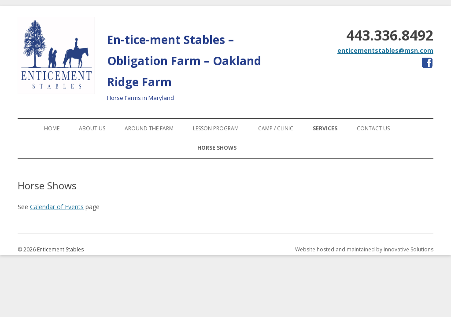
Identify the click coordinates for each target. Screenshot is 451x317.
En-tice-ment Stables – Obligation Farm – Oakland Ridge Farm (184, 61)
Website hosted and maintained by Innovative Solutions (364, 249)
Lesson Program (216, 128)
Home (51, 128)
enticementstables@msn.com (385, 50)
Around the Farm (149, 128)
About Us (92, 128)
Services (325, 128)
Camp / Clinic (275, 128)
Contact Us (373, 128)
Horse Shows (217, 147)
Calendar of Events (57, 207)
